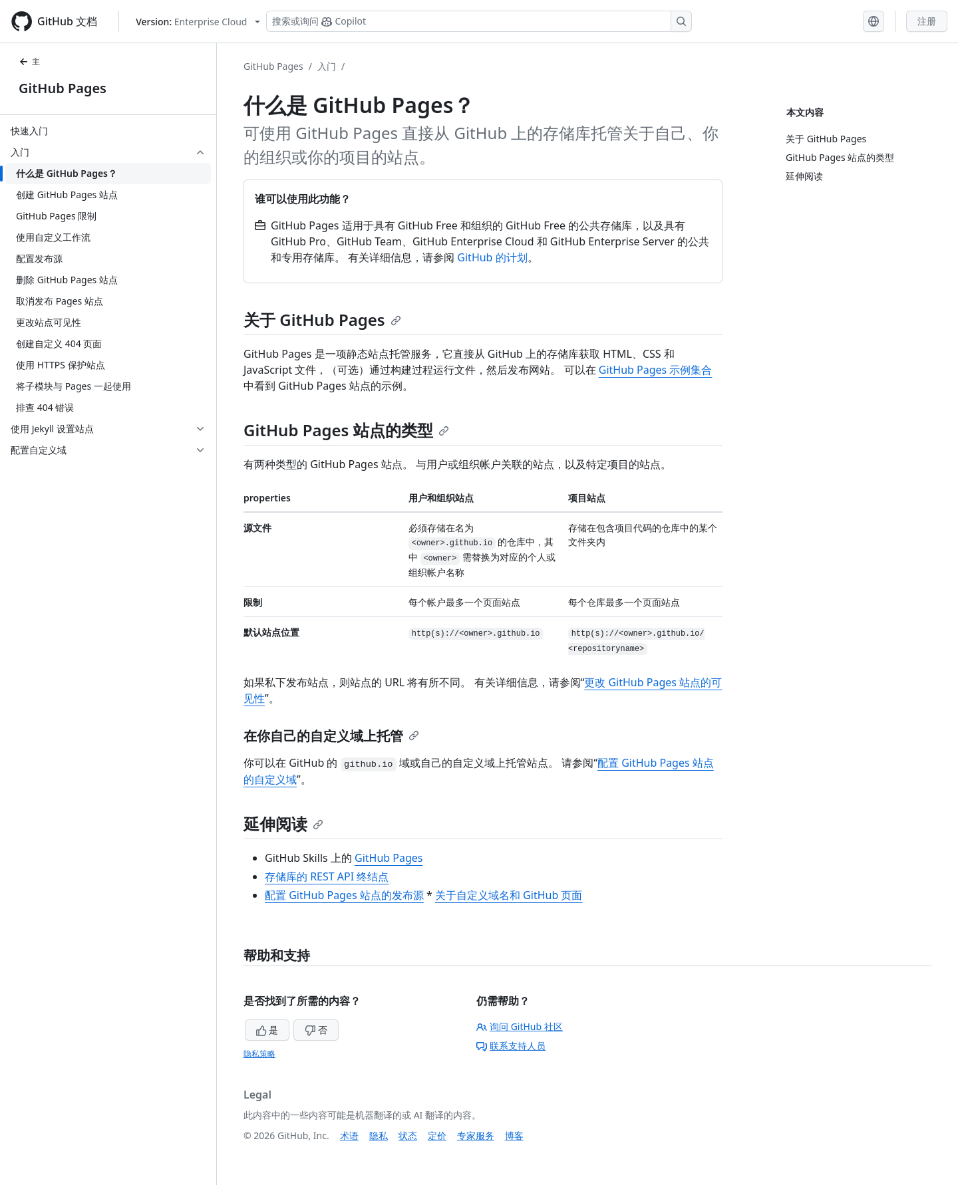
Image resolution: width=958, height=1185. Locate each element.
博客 (514, 1135)
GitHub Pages (62, 88)
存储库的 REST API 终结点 (327, 876)
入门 (326, 66)
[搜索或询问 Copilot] (479, 21)
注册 (926, 21)
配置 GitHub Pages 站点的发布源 (344, 895)
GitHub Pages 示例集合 (656, 369)
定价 (437, 1135)
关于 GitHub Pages (322, 319)
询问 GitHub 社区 (519, 1026)
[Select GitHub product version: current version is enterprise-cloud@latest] (198, 21)
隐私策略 (259, 1053)
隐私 (378, 1135)
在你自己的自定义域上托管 (331, 736)
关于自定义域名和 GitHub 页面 (508, 895)
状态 (408, 1135)
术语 (349, 1135)
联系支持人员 (511, 1045)
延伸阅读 (283, 824)
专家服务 (475, 1135)
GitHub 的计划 (492, 257)
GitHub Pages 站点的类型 (346, 430)
